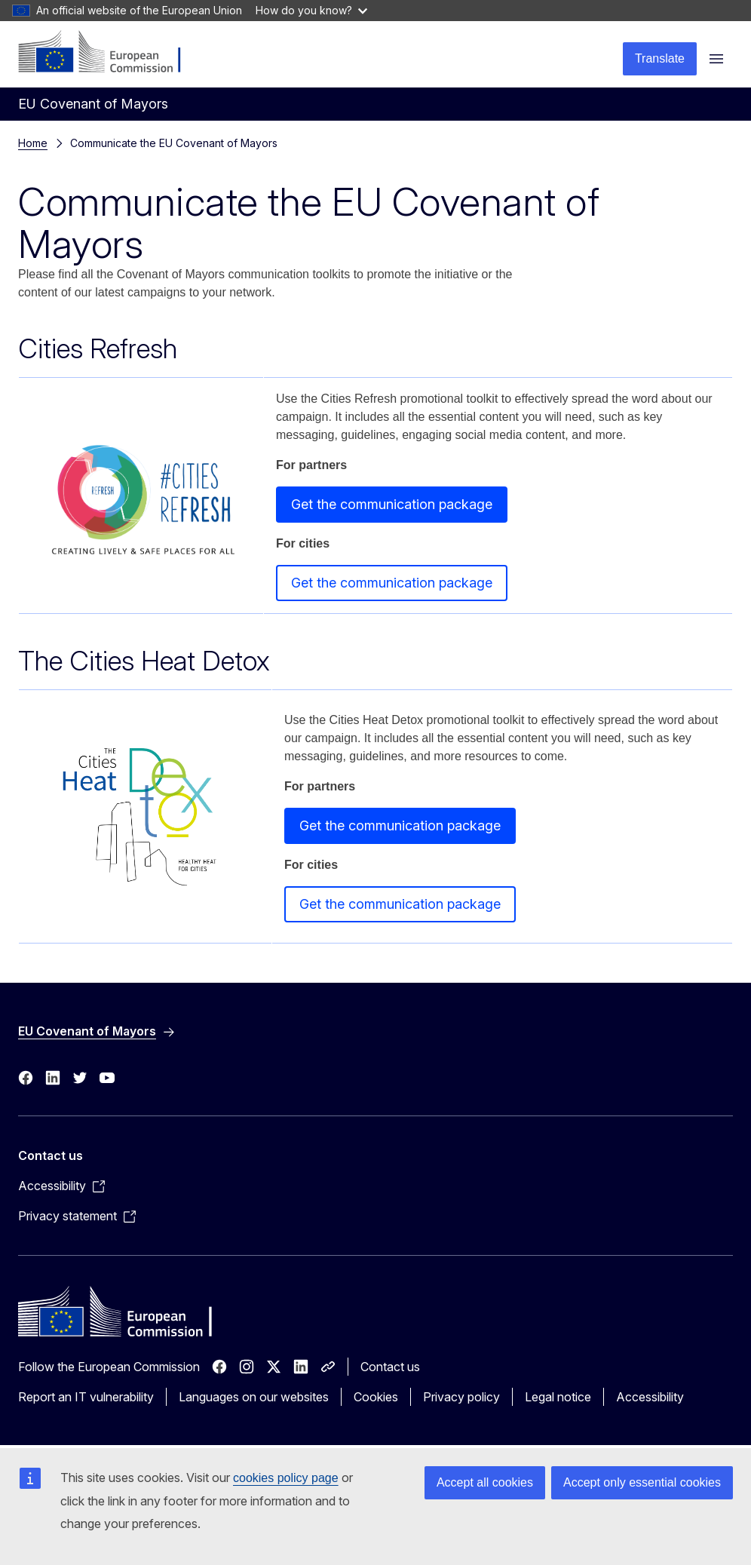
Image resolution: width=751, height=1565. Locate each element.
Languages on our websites (254, 1396)
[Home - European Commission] (109, 52)
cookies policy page (286, 1477)
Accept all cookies (485, 1482)
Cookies (376, 1396)
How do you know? (311, 10)
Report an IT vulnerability (86, 1396)
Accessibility (650, 1396)
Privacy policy (461, 1396)
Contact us (390, 1366)
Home (33, 143)
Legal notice (558, 1396)
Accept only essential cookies (642, 1482)
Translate (660, 58)
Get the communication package (391, 504)
